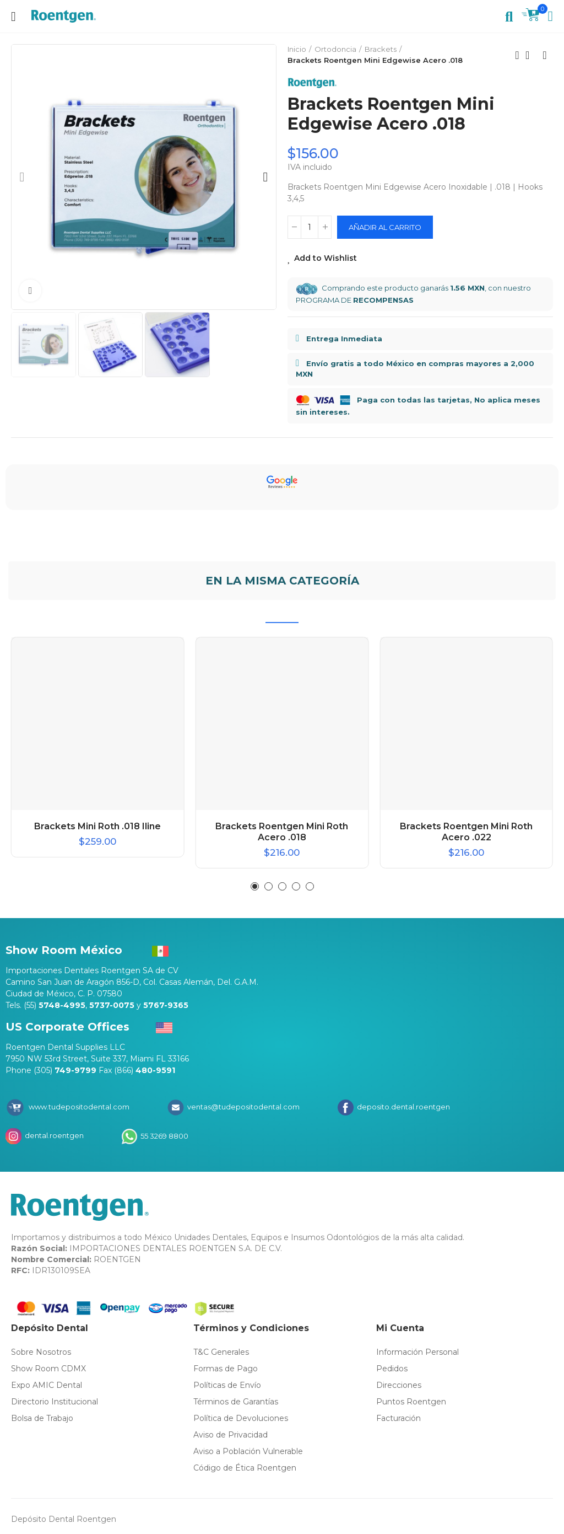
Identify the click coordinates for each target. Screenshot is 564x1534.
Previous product (517, 55)
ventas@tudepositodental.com (243, 1106)
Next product (544, 55)
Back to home (530, 55)
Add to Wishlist (325, 258)
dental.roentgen (53, 1135)
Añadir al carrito (385, 227)
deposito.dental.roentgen (402, 1106)
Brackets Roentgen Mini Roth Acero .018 (281, 832)
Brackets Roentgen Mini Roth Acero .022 (466, 832)
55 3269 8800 (163, 1135)
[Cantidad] (310, 227)
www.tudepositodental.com (79, 1106)
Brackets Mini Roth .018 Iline (97, 826)
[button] (22, 177)
